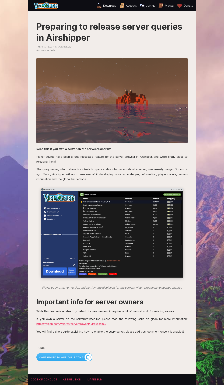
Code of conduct (44, 379)
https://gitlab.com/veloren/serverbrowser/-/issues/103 (71, 324)
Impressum (95, 379)
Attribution (72, 379)
